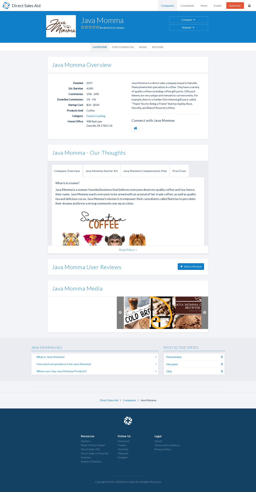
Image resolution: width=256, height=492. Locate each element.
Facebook (124, 441)
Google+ (123, 457)
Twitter (122, 445)
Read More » (128, 250)
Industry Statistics (91, 461)
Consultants (187, 5)
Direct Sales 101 (90, 449)
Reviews (157, 47)
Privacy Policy (162, 449)
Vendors (85, 441)
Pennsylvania (195, 356)
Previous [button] (120, 312)
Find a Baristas (123, 47)
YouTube (123, 449)
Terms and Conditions (167, 445)
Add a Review (191, 266)
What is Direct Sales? (93, 445)
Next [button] (204, 312)
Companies (167, 5)
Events (218, 5)
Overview (100, 47)
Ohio (195, 371)
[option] (137, 312)
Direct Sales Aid (109, 400)
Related (188, 27)
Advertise (235, 5)
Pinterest (123, 453)
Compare (188, 19)
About (158, 441)
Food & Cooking (95, 115)
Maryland (195, 364)
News (204, 5)
